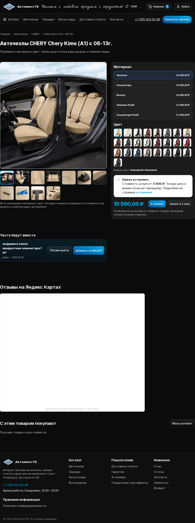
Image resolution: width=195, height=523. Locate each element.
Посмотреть (59, 250)
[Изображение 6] (84, 178)
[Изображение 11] (53, 193)
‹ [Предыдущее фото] (5, 115)
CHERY (35, 33)
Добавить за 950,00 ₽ (89, 250)
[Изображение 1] (7, 178)
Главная (5, 33)
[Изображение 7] (100, 178)
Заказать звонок (177, 19)
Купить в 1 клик (180, 203)
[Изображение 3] (38, 178)
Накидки (48, 19)
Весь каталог (182, 423)
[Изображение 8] (7, 193)
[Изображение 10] (38, 193)
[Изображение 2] (22, 178)
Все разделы (77, 482)
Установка (118, 477)
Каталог (11, 19)
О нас (157, 466)
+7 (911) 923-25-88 (147, 19)
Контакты (116, 19)
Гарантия (117, 472)
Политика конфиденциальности (24, 506)
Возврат (159, 488)
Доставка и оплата (92, 19)
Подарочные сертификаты (129, 482)
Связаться (161, 482)
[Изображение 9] (22, 193)
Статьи (159, 472)
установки (144, 192)
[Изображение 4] (53, 178)
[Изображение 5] (69, 178)
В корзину (157, 203)
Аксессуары (66, 19)
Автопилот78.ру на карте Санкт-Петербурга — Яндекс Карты (72, 409)
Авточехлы (30, 19)
